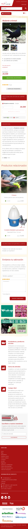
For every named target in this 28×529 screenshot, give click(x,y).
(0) (24, 13)
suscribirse (14, 437)
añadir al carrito (14, 111)
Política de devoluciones (7, 468)
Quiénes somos (5, 456)
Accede (3, 461)
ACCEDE (18, 1)
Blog (2, 453)
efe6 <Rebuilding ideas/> (8, 526)
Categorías (6, 13)
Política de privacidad (6, 466)
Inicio (2, 451)
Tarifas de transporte (14, 88)
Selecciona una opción (14, 77)
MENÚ (24, 4)
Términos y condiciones (6, 464)
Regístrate (3, 463)
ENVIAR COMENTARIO (17, 298)
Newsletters (4, 454)
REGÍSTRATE (24, 1)
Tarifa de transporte (6, 469)
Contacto (3, 459)
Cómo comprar (5, 458)
